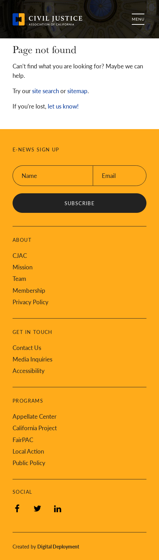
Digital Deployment (58, 546)
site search (45, 91)
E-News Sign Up (36, 149)
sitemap (77, 91)
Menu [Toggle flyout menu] (138, 19)
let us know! (63, 106)
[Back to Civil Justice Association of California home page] (47, 19)
